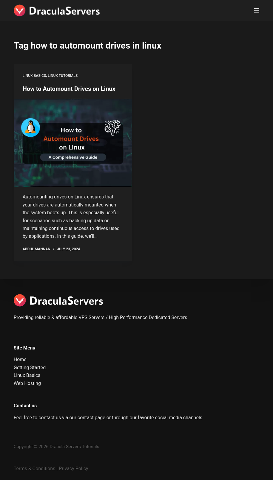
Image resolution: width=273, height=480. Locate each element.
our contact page (87, 417)
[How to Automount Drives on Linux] (73, 143)
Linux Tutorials (63, 76)
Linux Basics (34, 76)
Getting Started (30, 367)
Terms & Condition (33, 468)
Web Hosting (27, 383)
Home (20, 359)
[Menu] (256, 10)
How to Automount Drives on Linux (69, 88)
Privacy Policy (73, 468)
